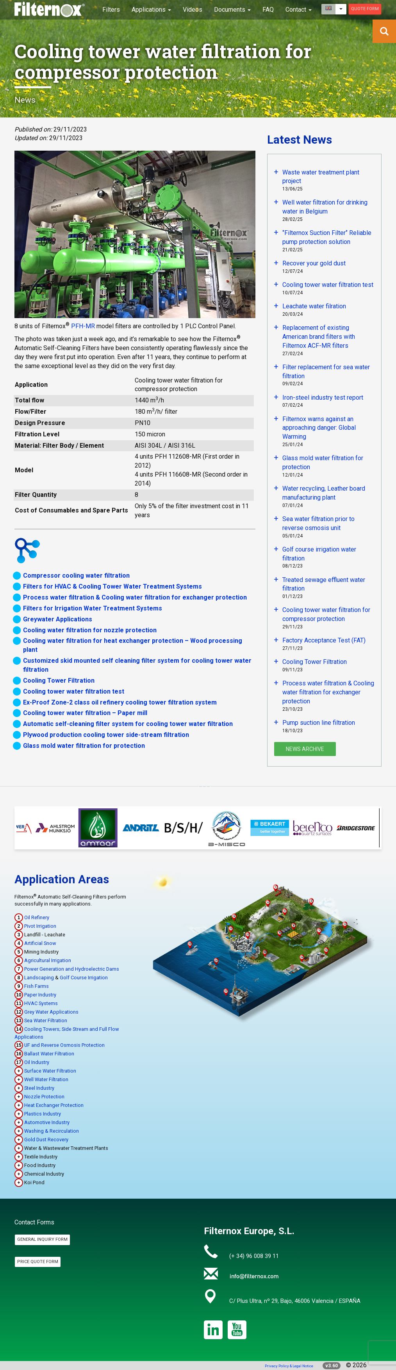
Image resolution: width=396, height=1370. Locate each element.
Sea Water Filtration (45, 1020)
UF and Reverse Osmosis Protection (64, 1045)
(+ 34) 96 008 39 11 (254, 1256)
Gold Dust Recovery (46, 1139)
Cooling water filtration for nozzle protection (90, 630)
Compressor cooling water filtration (76, 575)
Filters (111, 9)
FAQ (268, 9)
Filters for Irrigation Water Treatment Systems (92, 608)
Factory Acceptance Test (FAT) (324, 640)
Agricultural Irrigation (47, 960)
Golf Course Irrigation (84, 977)
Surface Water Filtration (50, 1071)
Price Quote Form (37, 1261)
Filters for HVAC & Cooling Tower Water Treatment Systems (112, 586)
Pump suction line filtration (318, 722)
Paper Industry (40, 995)
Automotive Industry (47, 1122)
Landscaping (39, 977)
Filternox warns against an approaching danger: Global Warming (319, 428)
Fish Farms (36, 986)
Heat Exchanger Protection (54, 1105)
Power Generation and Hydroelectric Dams (71, 969)
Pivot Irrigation (40, 926)
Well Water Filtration (46, 1079)
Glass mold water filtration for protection (84, 745)
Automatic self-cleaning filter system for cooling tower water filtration (128, 724)
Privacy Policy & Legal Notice (289, 1366)
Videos (192, 9)
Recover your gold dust (314, 263)
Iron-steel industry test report (322, 397)
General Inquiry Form (42, 1239)
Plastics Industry (42, 1114)
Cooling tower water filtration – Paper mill (85, 713)
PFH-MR (83, 326)
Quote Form (365, 8)
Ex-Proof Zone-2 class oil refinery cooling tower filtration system (120, 702)
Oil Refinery (36, 917)
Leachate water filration (314, 306)
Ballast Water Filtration (49, 1054)
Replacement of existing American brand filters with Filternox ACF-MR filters (318, 336)
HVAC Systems (41, 1003)
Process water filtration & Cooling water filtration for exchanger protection (135, 597)
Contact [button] (298, 9)
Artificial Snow (40, 943)
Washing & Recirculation (51, 1131)
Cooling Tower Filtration (59, 680)
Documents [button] (232, 9)
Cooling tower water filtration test (73, 691)
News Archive (305, 749)
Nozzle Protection (44, 1097)
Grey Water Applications (51, 1012)
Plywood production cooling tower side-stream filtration (106, 734)
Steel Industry (39, 1088)
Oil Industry (36, 1062)
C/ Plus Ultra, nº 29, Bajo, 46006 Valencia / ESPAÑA (294, 1300)
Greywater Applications (57, 619)
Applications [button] (151, 9)
